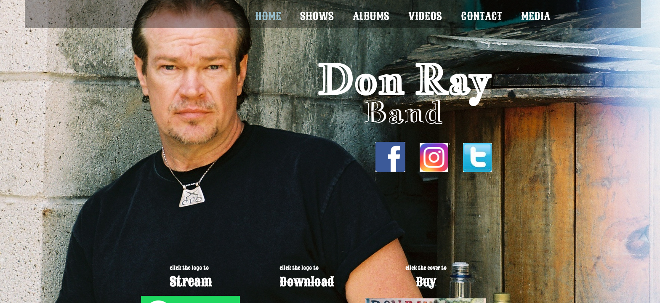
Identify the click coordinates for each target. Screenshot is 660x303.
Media (535, 16)
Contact (481, 16)
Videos (425, 16)
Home (268, 16)
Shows (317, 16)
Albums (371, 16)
